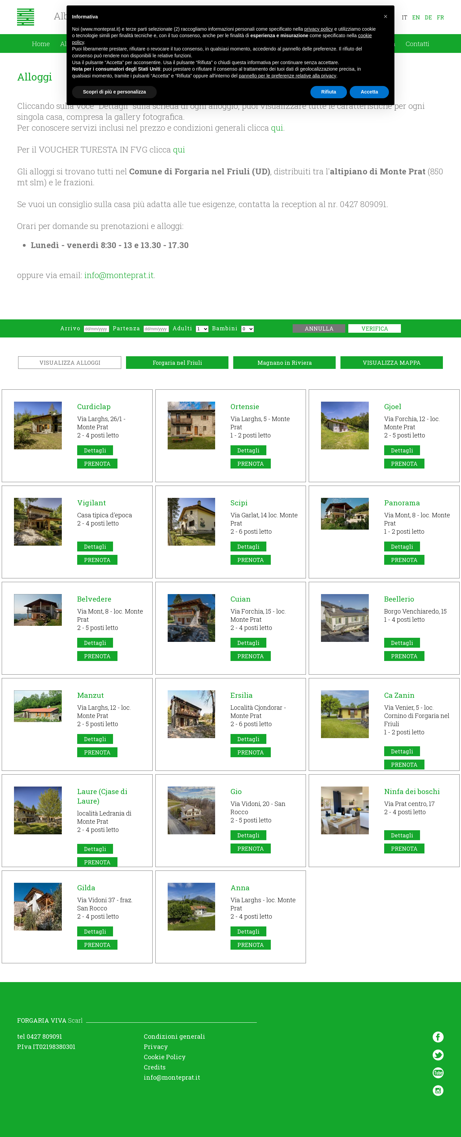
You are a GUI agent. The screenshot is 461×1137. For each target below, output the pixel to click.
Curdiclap (94, 406)
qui (277, 127)
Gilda (86, 887)
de (428, 17)
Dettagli (95, 450)
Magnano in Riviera (284, 362)
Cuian (240, 599)
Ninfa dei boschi (412, 791)
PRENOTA (97, 463)
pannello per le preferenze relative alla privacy (287, 75)
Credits (155, 1067)
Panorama (402, 502)
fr (440, 17)
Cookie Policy (165, 1057)
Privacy (156, 1046)
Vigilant (91, 502)
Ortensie (244, 406)
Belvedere (94, 599)
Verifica (374, 328)
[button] (385, 16)
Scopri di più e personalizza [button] (114, 92)
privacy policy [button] (318, 28)
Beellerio (399, 599)
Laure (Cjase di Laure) (102, 796)
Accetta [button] (369, 92)
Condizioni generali (174, 1036)
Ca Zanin (399, 695)
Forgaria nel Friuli (177, 362)
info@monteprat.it (119, 275)
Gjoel (392, 406)
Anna (240, 887)
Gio (236, 791)
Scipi (239, 502)
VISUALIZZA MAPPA (392, 362)
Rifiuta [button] (328, 92)
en (416, 17)
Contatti (417, 43)
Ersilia (241, 695)
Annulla (319, 328)
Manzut (90, 695)
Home (41, 43)
